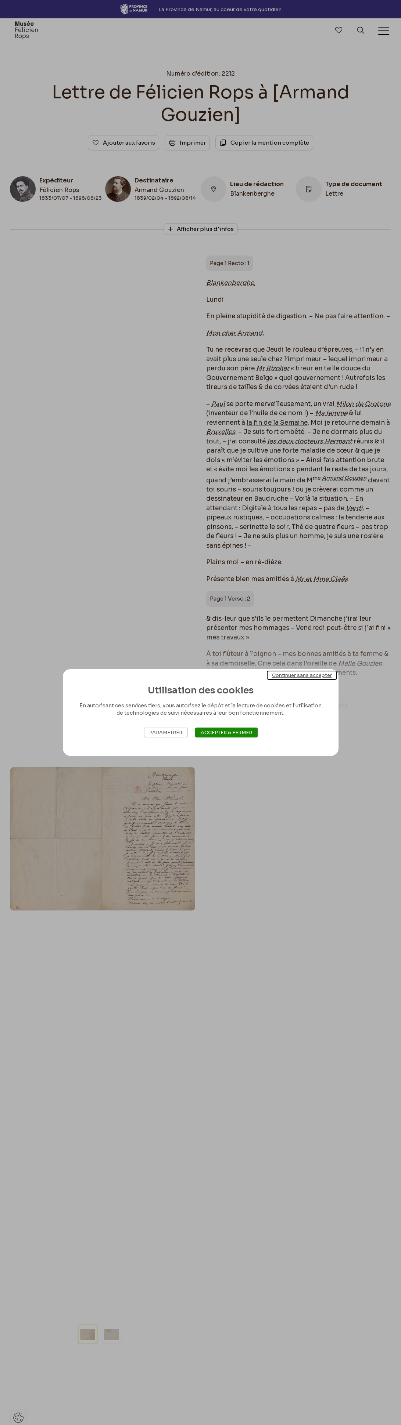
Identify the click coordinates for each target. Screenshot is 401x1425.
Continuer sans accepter (302, 675)
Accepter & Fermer (226, 732)
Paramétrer (165, 732)
